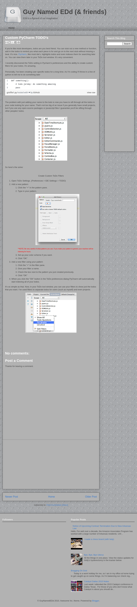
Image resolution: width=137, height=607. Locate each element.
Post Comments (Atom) (57, 505)
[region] (51, 84)
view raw (91, 92)
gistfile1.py (12, 92)
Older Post (91, 496)
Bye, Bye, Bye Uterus (94, 555)
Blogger (95, 601)
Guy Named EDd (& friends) (65, 11)
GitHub (36, 92)
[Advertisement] (51, 464)
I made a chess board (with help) (99, 539)
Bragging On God (79, 570)
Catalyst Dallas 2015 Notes (96, 581)
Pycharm (22, 54)
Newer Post (11, 496)
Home (11, 28)
